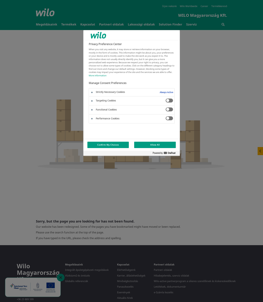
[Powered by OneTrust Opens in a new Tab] (165, 154)
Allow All (155, 144)
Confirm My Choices (108, 144)
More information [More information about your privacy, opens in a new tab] (98, 75)
